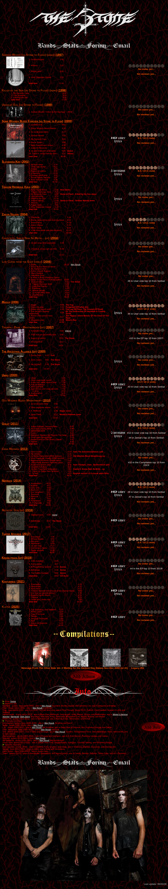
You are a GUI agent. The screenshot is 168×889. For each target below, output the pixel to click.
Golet (5, 423)
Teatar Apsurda (11, 533)
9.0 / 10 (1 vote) (146, 428)
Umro (5, 375)
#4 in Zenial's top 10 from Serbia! (146, 437)
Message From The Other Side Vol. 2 (42, 666)
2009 (41, 351)
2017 (26, 533)
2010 (46, 400)
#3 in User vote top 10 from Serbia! (146, 386)
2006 (47, 261)
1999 (48, 104)
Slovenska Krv (11, 161)
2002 (25, 161)
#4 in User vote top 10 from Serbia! (146, 313)
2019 (28, 557)
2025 (15, 606)
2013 (24, 448)
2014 (17, 480)
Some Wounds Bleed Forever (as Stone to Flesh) (32, 121)
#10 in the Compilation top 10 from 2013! (146, 463)
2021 (20, 581)
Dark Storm (25, 716)
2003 (35, 186)
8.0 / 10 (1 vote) (146, 138)
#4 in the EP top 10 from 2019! (146, 568)
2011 (14, 423)
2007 (50, 327)
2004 (24, 214)
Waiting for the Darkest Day (79, 666)
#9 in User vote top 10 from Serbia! (146, 492)
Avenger (6, 716)
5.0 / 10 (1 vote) (146, 222)
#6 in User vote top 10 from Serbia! (146, 281)
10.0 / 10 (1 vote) (146, 309)
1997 (59, 54)
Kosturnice (9, 581)
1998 (62, 90)
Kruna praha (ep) (12, 557)
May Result (75, 264)
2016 (29, 510)
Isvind (54, 515)
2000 (68, 121)
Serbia (13, 701)
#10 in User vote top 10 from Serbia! (146, 433)
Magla (6, 302)
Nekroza (7, 480)
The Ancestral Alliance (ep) (19, 351)
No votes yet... (146, 69)
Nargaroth (15, 716)
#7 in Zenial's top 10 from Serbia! (146, 496)
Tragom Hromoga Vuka (16, 186)
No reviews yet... (146, 74)
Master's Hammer (120, 714)
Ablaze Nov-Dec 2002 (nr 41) (112, 666)
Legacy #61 (138, 666)
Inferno (68, 331)
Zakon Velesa (10, 214)
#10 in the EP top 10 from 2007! (146, 338)
